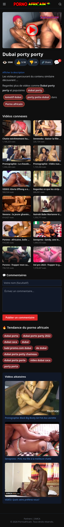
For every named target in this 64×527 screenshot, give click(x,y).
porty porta (11, 366)
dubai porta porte (14, 360)
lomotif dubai (13, 97)
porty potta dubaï (38, 97)
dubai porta (11, 335)
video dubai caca (40, 360)
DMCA (37, 518)
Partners (28, 518)
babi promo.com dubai (17, 348)
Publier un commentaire (20, 317)
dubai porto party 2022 (36, 335)
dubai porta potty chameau (20, 354)
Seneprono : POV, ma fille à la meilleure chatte (28, 458)
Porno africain (14, 104)
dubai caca (10, 342)
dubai (25, 342)
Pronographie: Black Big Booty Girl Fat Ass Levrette (30, 417)
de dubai (41, 348)
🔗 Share (46, 62)
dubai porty (35, 90)
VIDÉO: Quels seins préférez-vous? (22, 499)
